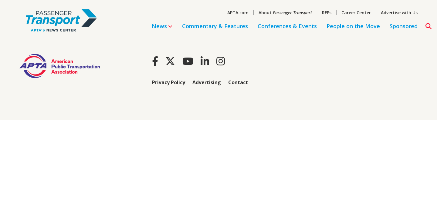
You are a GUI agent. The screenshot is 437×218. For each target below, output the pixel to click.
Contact (238, 82)
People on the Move (353, 26)
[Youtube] (187, 61)
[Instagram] (220, 61)
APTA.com (238, 12)
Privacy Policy (168, 82)
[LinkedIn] (205, 61)
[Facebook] (155, 61)
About (285, 12)
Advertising (206, 82)
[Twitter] (170, 61)
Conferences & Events (287, 26)
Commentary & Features (215, 26)
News (162, 26)
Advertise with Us (399, 12)
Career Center (356, 12)
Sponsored (404, 26)
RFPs (326, 12)
